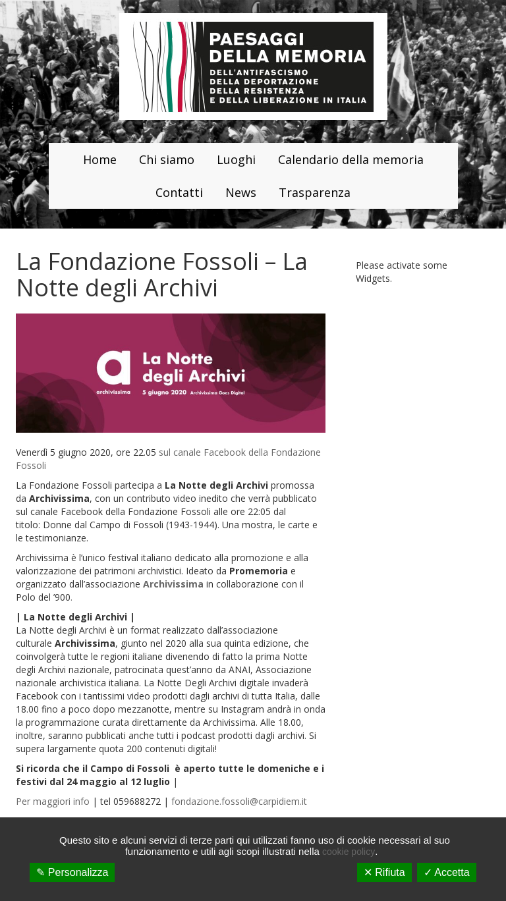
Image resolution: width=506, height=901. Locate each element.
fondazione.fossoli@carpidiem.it (239, 801)
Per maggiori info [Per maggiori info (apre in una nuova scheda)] (53, 801)
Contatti (179, 192)
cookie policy (348, 851)
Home (100, 159)
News (240, 192)
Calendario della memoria (351, 159)
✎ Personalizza (72, 872)
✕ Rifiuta (384, 872)
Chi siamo (166, 159)
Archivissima (173, 584)
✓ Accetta (447, 872)
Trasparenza (315, 192)
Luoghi (236, 159)
